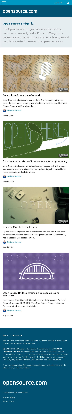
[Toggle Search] (68, 2)
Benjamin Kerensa (14, 110)
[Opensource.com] (20, 12)
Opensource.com (11, 349)
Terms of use (9, 401)
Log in (58, 3)
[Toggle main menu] (4, 2)
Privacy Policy (9, 397)
